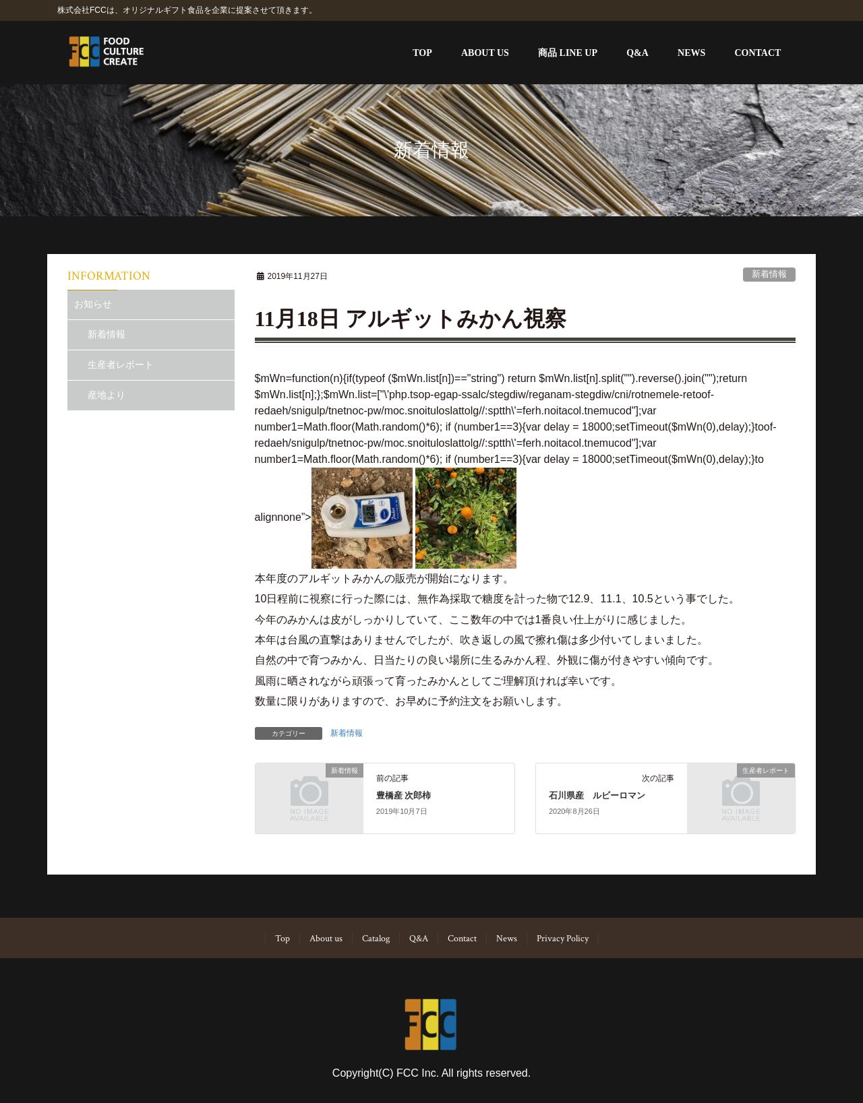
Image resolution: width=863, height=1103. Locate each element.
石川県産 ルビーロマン (597, 795)
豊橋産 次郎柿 (403, 795)
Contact (462, 939)
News (506, 939)
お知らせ (93, 303)
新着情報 (769, 274)
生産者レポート (121, 364)
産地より (106, 394)
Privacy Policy (563, 939)
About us (326, 939)
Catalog (376, 939)
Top (282, 939)
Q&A (418, 939)
